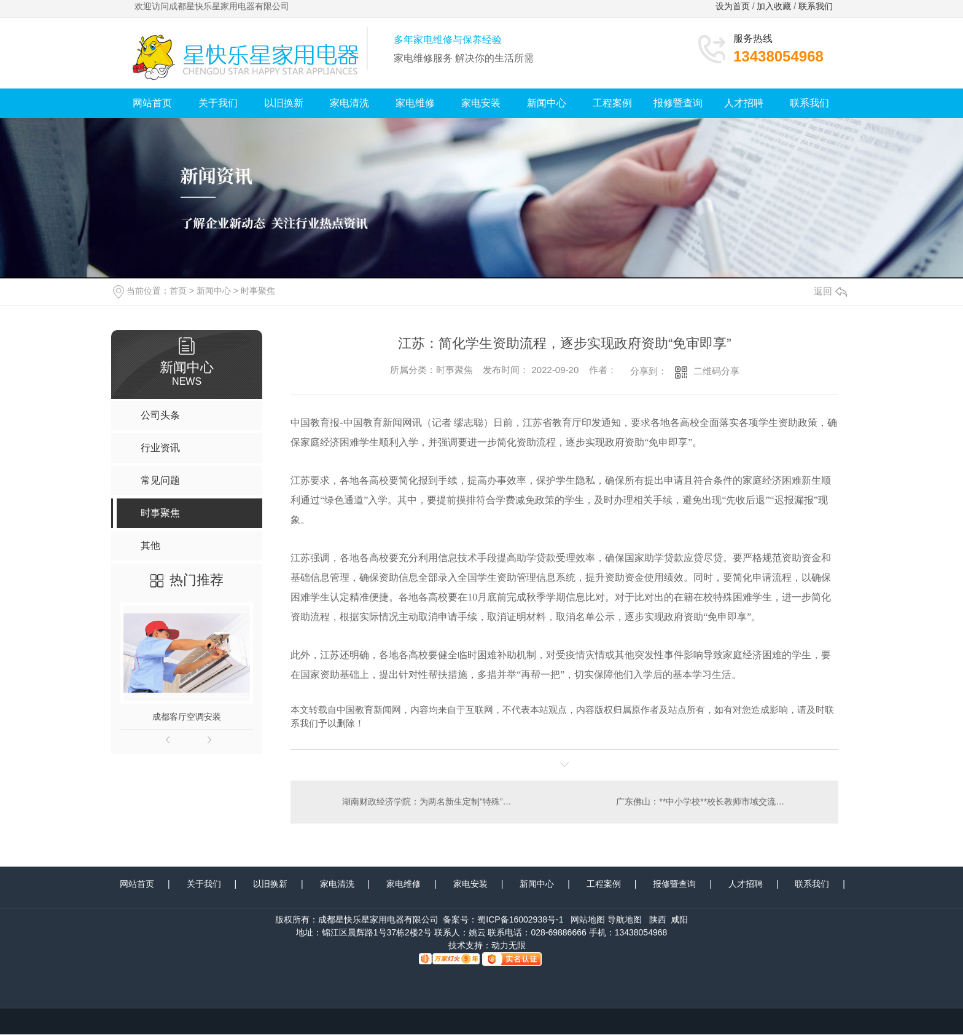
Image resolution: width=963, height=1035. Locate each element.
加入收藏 (774, 6)
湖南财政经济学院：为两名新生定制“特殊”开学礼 (428, 802)
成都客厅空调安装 (186, 717)
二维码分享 (716, 371)
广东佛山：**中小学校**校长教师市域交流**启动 (708, 802)
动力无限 (508, 946)
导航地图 (624, 920)
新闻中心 (546, 103)
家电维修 (415, 103)
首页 (178, 291)
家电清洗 (349, 103)
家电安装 (481, 103)
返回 (830, 291)
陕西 (657, 920)
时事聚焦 (258, 291)
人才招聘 (743, 103)
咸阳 (679, 920)
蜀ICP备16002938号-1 (520, 920)
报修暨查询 (678, 103)
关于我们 (218, 103)
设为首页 (732, 6)
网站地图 (588, 920)
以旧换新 (283, 103)
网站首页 (152, 103)
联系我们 (816, 6)
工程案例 (612, 103)
